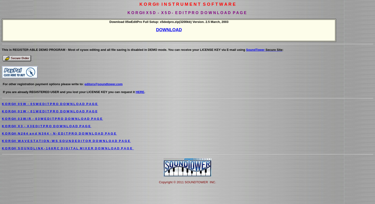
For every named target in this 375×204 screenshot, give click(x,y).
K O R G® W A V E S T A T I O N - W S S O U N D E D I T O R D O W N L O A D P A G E (66, 141)
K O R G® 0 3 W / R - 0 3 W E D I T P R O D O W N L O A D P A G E (52, 118)
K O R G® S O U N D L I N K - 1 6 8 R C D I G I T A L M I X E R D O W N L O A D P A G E (68, 148)
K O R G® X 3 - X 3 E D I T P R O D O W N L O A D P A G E (46, 126)
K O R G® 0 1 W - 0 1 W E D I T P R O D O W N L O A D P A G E (49, 111)
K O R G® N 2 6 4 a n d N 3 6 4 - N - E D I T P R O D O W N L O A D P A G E (59, 133)
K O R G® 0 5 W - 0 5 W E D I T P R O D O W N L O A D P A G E (50, 104)
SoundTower (264, 50)
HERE (140, 92)
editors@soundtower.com (103, 84)
